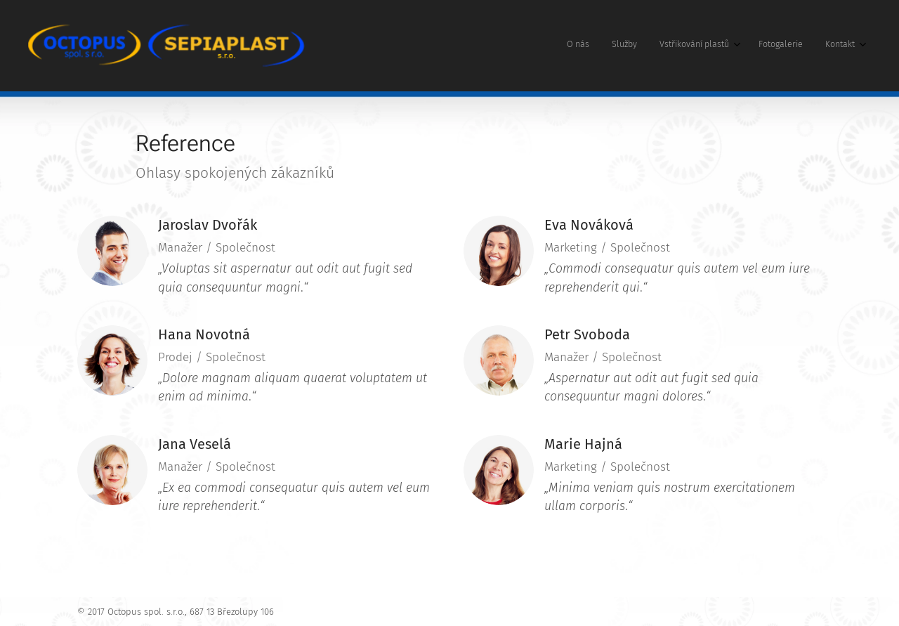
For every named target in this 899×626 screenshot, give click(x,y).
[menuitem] (761, 45)
